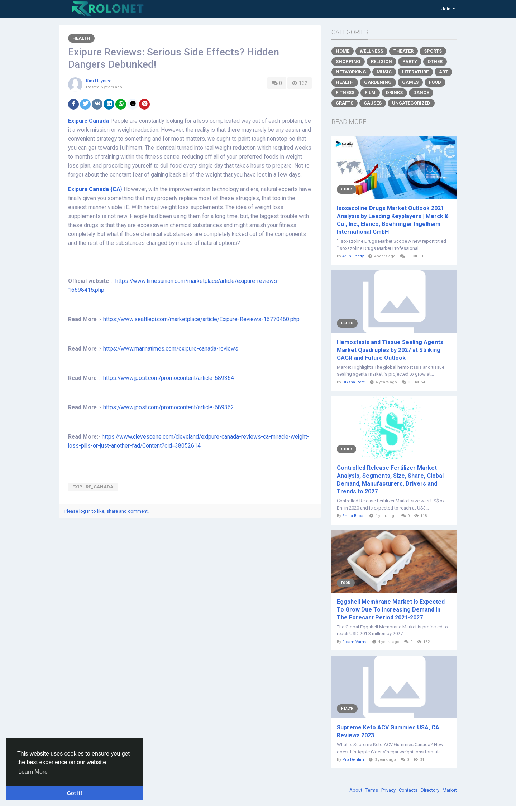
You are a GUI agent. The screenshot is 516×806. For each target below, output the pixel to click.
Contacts (409, 790)
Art (443, 71)
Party (409, 61)
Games (410, 82)
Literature (415, 71)
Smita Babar (354, 515)
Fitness (345, 92)
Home (342, 51)
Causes (373, 103)
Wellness (371, 51)
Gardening (378, 82)
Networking (351, 71)
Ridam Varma (355, 642)
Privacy (389, 790)
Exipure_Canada (92, 486)
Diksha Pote (353, 382)
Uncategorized (411, 103)
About (356, 790)
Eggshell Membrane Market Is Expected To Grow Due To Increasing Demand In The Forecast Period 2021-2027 (391, 609)
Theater (403, 51)
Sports (433, 51)
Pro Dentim (353, 759)
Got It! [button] (74, 793)
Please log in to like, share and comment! (106, 511)
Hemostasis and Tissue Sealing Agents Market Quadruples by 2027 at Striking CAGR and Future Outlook (390, 350)
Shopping (348, 61)
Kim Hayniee (98, 80)
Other (435, 61)
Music (384, 71)
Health (81, 38)
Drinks (394, 92)
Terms (372, 790)
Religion (381, 61)
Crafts (344, 103)
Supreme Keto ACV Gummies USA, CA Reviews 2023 (388, 731)
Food (435, 82)
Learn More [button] (33, 772)
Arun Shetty (353, 256)
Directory (430, 790)
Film (370, 92)
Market (450, 790)
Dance (421, 92)
